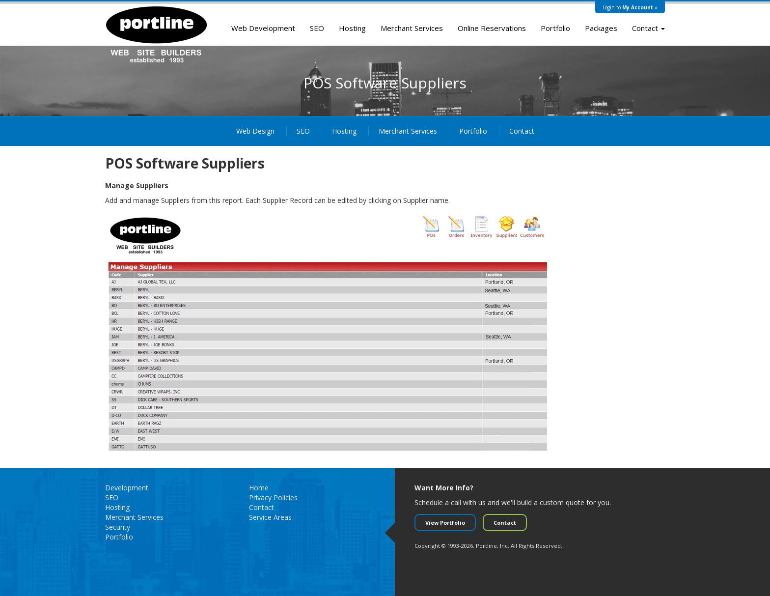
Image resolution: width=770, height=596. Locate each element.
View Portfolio (445, 522)
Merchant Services (412, 28)
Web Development (263, 28)
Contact (648, 28)
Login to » (630, 7)
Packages (601, 28)
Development (126, 487)
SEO (317, 28)
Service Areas (270, 517)
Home (259, 487)
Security (117, 527)
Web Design (255, 131)
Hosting (352, 28)
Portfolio (555, 28)
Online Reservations (492, 28)
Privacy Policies (273, 497)
